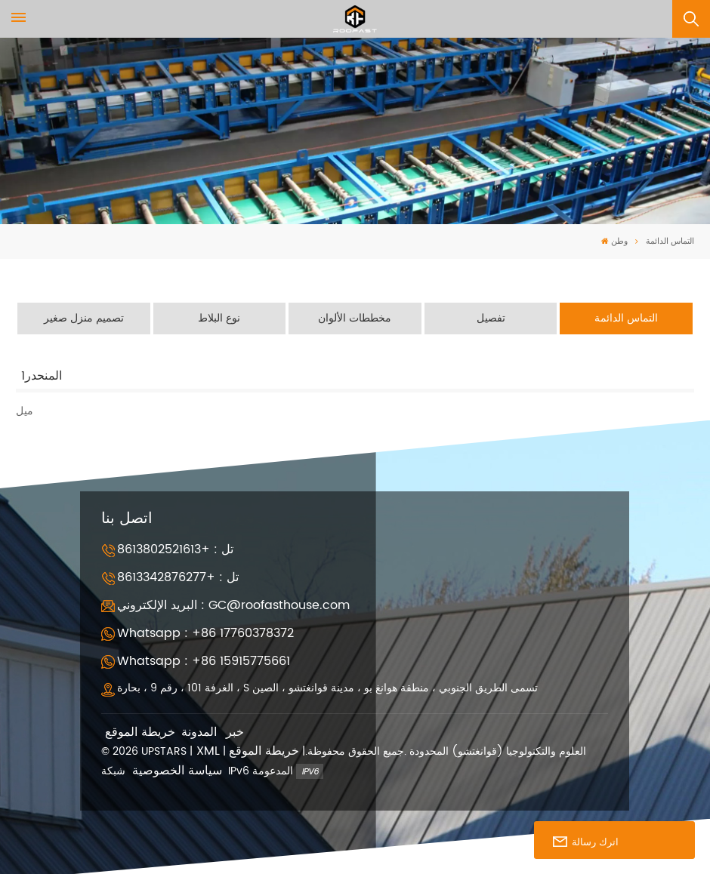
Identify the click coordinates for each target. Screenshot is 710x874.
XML (208, 751)
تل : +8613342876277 (178, 577)
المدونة (199, 731)
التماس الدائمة (626, 318)
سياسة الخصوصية (177, 770)
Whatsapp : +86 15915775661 (203, 661)
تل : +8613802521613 (175, 549)
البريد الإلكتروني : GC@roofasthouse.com (233, 605)
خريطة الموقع (140, 731)
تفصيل (491, 318)
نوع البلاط (219, 318)
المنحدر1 (41, 375)
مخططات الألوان (354, 318)
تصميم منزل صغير (84, 318)
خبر (235, 731)
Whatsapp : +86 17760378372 (205, 633)
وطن (614, 241)
